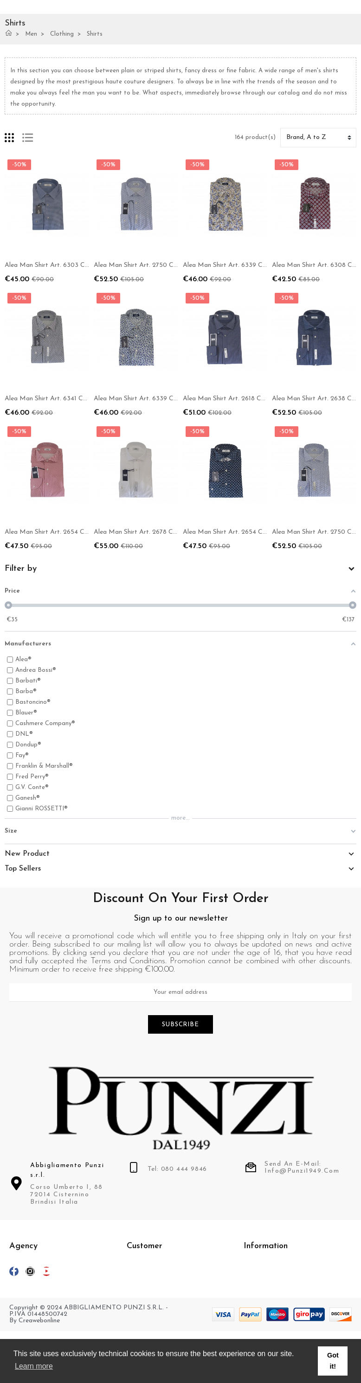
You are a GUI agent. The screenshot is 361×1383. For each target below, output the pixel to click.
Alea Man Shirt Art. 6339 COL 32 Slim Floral (159, 398)
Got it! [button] (333, 1360)
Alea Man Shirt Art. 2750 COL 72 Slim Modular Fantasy (175, 265)
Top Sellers (23, 868)
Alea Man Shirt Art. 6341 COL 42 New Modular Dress (83, 398)
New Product (27, 854)
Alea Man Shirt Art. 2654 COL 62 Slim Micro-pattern (260, 532)
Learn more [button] (34, 1366)
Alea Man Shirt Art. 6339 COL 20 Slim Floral (248, 265)
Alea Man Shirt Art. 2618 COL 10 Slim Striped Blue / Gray (266, 398)
